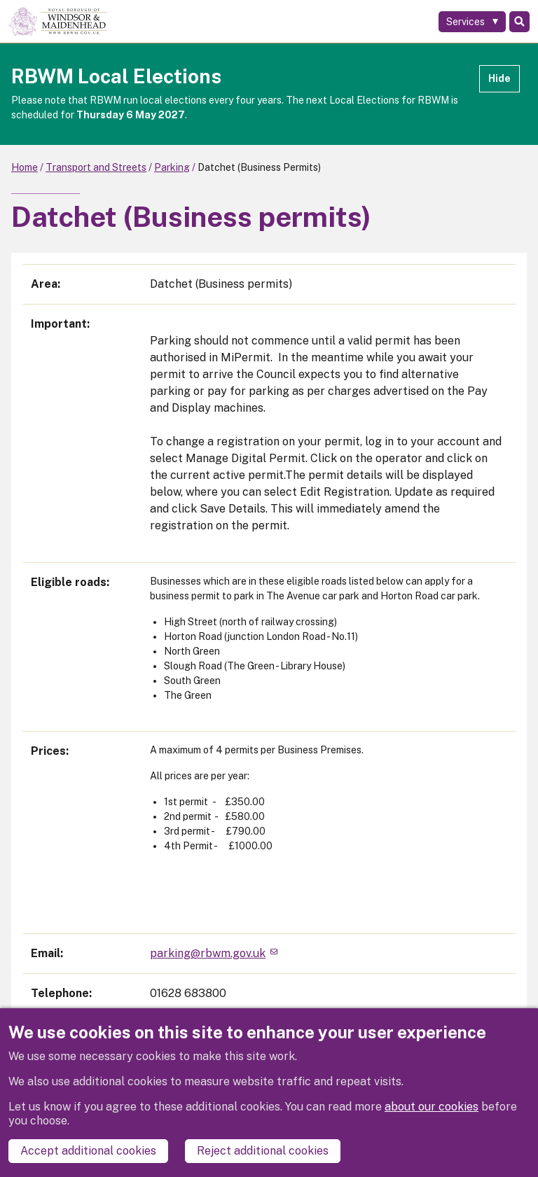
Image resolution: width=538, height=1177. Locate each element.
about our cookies (431, 1106)
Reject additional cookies (263, 1150)
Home (24, 167)
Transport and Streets (96, 167)
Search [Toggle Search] (519, 21)
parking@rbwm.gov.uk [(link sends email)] (213, 953)
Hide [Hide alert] (499, 78)
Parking (172, 167)
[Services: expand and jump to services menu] (472, 21)
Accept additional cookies (88, 1150)
